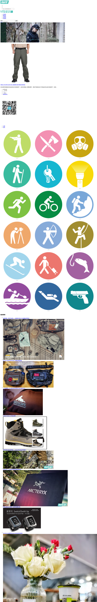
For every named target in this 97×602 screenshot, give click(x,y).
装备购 (4, 18)
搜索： (2, 20)
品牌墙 (4, 17)
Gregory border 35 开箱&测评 (49, 402)
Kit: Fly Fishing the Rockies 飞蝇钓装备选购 (49, 340)
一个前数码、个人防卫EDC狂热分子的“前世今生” (49, 375)
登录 (4, 127)
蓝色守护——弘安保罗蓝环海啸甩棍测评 (49, 460)
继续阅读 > (5, 94)
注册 (4, 126)
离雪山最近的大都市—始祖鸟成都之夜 (49, 488)
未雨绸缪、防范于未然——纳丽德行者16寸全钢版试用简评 (16, 318)
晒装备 (4, 15)
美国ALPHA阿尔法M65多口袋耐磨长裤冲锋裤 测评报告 (13, 84)
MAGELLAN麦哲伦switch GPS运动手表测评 (49, 521)
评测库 (4, 14)
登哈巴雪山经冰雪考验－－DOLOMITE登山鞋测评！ (49, 433)
